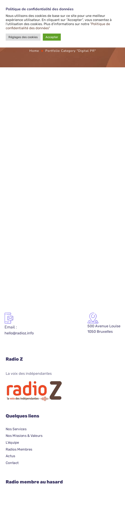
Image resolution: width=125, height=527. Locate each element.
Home (34, 51)
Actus (10, 456)
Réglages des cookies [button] (23, 37)
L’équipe (12, 442)
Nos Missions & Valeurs (24, 436)
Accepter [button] (52, 37)
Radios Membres (19, 449)
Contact (12, 463)
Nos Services (16, 429)
